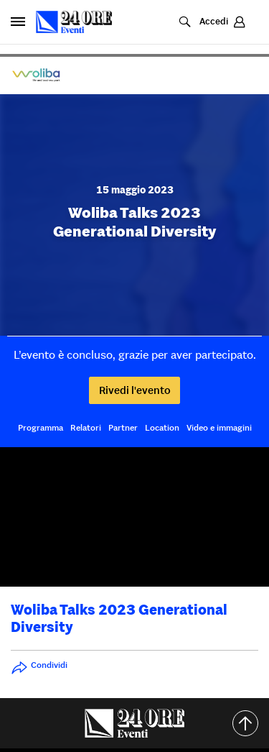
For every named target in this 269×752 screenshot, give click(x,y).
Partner (123, 427)
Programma (40, 427)
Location (162, 427)
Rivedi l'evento (135, 390)
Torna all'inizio (250, 723)
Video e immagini (219, 427)
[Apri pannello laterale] (18, 21)
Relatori (85, 427)
